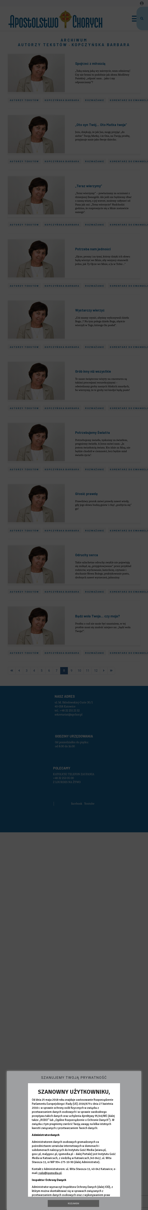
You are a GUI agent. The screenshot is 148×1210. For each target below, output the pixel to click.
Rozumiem (73, 1203)
